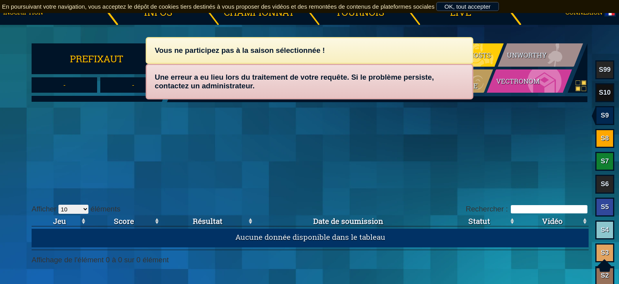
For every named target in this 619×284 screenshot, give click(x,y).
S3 (605, 252)
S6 (605, 184)
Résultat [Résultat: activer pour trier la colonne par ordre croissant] (207, 221)
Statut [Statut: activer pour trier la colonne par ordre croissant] (479, 221)
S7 (605, 161)
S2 (605, 275)
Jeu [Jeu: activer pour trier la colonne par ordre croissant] (59, 221)
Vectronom (518, 81)
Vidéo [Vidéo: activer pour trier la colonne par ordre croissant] (552, 221)
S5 (605, 207)
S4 (605, 230)
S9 (605, 115)
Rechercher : (526, 209)
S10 (605, 92)
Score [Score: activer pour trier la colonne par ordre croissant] (124, 221)
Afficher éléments (76, 209)
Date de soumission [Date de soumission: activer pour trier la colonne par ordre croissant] (348, 221)
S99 (605, 69)
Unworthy (527, 55)
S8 (605, 138)
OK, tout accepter (468, 6)
